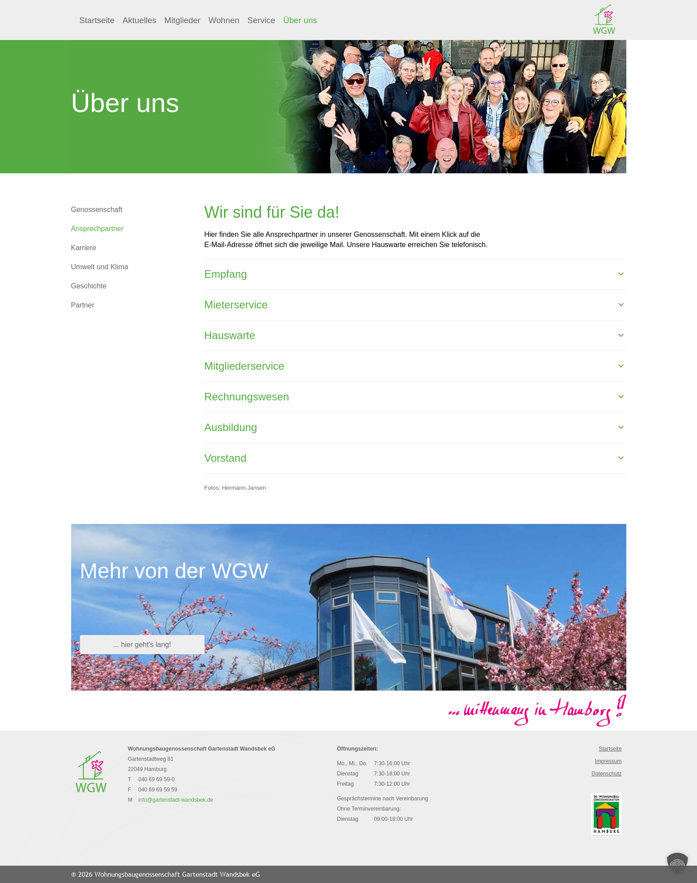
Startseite (97, 20)
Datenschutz (607, 774)
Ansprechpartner (97, 228)
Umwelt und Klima (99, 267)
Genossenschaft (97, 209)
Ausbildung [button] (230, 427)
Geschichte (89, 286)
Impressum (608, 761)
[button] (677, 863)
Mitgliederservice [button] (244, 366)
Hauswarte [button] (230, 335)
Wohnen (224, 20)
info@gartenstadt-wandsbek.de (175, 800)
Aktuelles (139, 20)
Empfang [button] (225, 274)
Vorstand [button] (225, 458)
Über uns (300, 20)
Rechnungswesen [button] (246, 397)
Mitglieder (182, 20)
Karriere (83, 248)
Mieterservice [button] (236, 305)
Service (262, 20)
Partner (82, 305)
